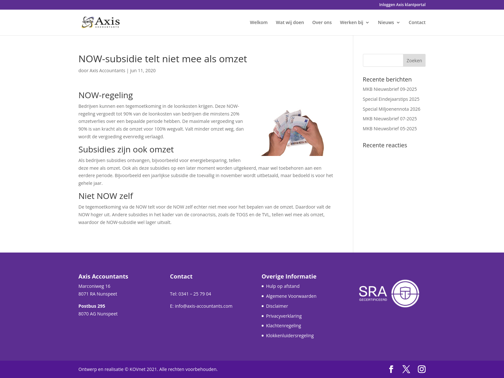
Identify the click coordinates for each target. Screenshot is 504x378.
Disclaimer (277, 306)
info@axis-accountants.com (203, 306)
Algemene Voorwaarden (291, 296)
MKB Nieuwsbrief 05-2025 (390, 128)
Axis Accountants (107, 70)
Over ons (322, 22)
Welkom (259, 22)
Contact (417, 22)
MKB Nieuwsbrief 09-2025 (390, 89)
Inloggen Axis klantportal (402, 5)
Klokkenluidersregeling (290, 335)
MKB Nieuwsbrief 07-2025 (390, 119)
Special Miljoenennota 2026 (391, 109)
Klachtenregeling (283, 325)
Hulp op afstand (283, 286)
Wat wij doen (290, 22)
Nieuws (386, 22)
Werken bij (351, 22)
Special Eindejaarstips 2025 (391, 99)
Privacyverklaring (284, 316)
